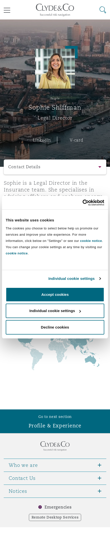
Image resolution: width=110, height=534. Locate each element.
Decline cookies (55, 327)
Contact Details (24, 167)
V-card (76, 140)
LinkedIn (42, 140)
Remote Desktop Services (55, 517)
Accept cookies (55, 294)
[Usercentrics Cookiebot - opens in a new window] (82, 202)
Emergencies (58, 507)
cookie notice (91, 241)
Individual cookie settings (72, 278)
